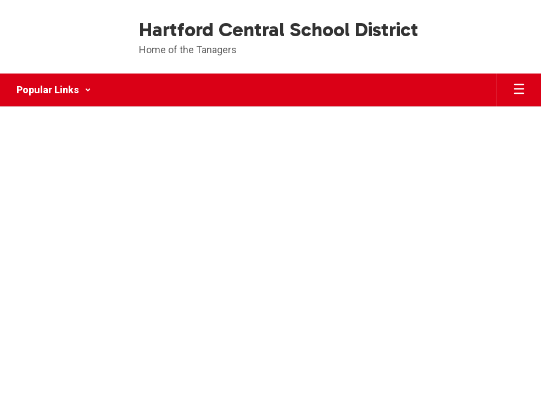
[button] (53, 90)
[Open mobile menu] (519, 90)
